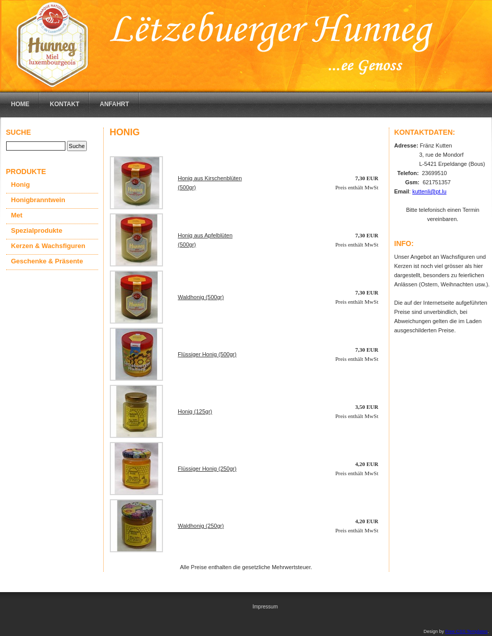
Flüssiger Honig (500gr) (207, 354)
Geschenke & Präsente (47, 261)
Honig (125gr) (195, 411)
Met (16, 215)
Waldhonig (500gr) (201, 297)
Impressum (264, 606)
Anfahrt (114, 104)
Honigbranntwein (38, 200)
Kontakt (65, 104)
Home (20, 104)
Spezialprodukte (36, 230)
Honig (20, 184)
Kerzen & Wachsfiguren (48, 246)
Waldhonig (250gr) (201, 526)
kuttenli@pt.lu (429, 191)
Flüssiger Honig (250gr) (207, 469)
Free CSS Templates (467, 631)
